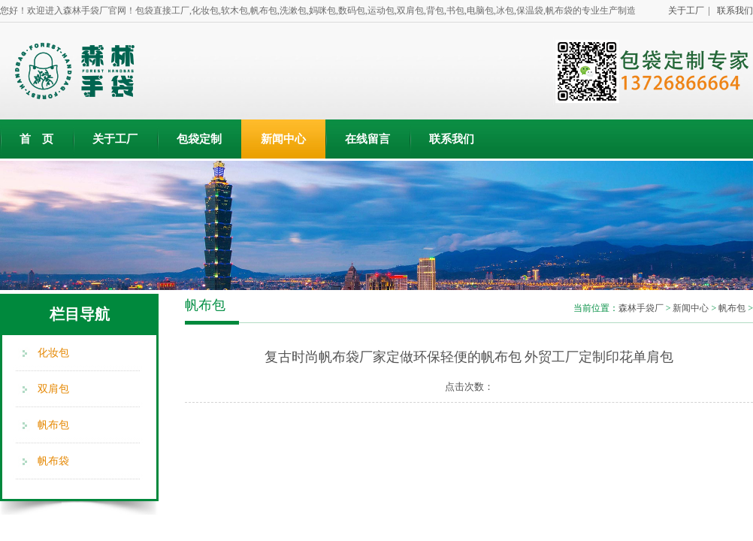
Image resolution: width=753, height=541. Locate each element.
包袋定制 (199, 139)
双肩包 (53, 388)
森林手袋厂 (641, 308)
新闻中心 (283, 139)
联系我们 (732, 10)
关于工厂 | (687, 10)
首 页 (36, 139)
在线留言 (367, 139)
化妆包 (53, 352)
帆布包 (53, 425)
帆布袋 (53, 461)
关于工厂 (115, 139)
